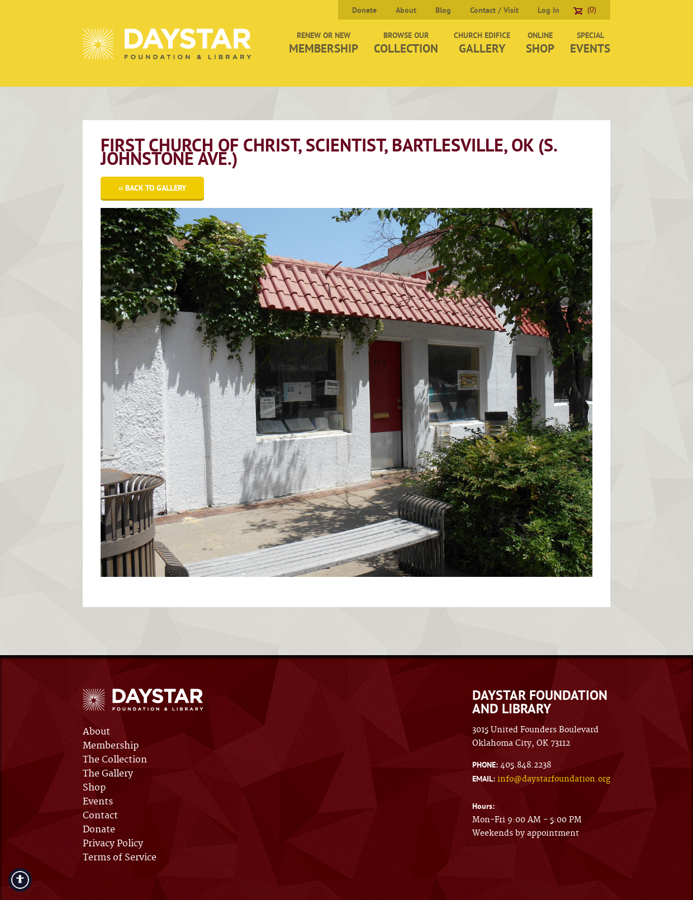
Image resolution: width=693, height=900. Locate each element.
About (406, 10)
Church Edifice (482, 43)
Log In (548, 10)
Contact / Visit (494, 10)
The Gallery (108, 773)
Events (98, 801)
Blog (443, 10)
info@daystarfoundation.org (553, 779)
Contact (100, 815)
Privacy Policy (113, 843)
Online (540, 43)
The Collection (115, 759)
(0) (584, 9)
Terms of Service (119, 857)
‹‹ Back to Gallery (152, 188)
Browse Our (406, 43)
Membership (111, 745)
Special (590, 43)
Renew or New (323, 43)
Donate (364, 10)
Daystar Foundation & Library (168, 44)
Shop (94, 787)
